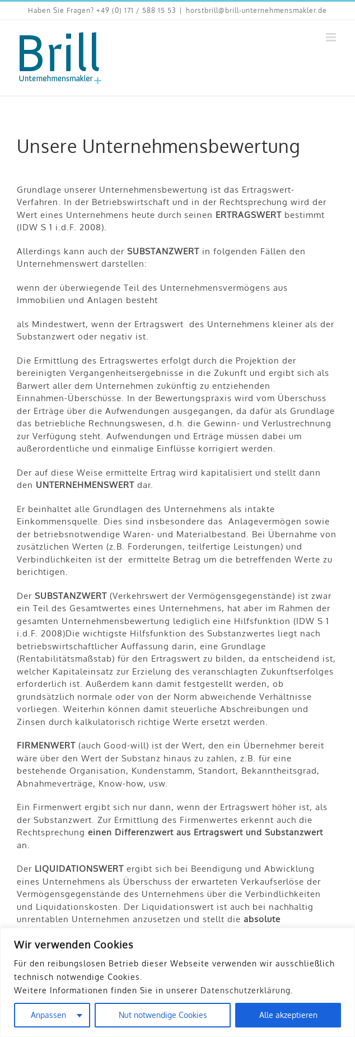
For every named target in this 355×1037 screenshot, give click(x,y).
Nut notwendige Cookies (163, 1015)
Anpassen (48, 1015)
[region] (177, 982)
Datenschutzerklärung (245, 990)
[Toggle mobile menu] (332, 37)
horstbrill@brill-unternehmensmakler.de (256, 10)
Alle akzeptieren (288, 1015)
